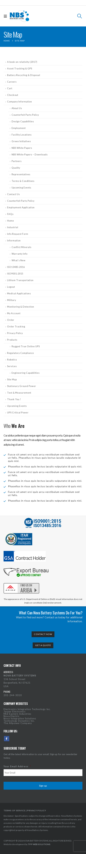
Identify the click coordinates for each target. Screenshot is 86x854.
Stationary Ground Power (21, 386)
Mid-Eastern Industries (17, 713)
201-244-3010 (13, 695)
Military (11, 300)
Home (10, 220)
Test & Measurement (19, 392)
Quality (16, 167)
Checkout (12, 95)
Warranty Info (19, 253)
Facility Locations (22, 134)
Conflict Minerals (21, 247)
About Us (17, 108)
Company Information (19, 101)
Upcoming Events (21, 187)
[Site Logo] (19, 16)
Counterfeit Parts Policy (25, 115)
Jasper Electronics (15, 711)
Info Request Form (17, 234)
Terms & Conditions (23, 181)
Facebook (6, 738)
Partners (17, 161)
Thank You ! (14, 399)
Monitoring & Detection (20, 306)
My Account (14, 313)
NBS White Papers (22, 148)
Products (12, 339)
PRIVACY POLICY (36, 810)
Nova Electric (11, 716)
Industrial (12, 227)
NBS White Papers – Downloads (30, 154)
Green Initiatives (21, 141)
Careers (12, 81)
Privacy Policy (15, 333)
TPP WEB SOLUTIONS (39, 844)
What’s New (19, 260)
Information (14, 240)
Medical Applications (19, 293)
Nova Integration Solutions (20, 718)
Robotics (12, 359)
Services (12, 366)
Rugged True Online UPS (26, 346)
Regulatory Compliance (20, 353)
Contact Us (13, 194)
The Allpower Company (18, 723)
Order (10, 320)
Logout (11, 287)
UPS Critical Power (18, 412)
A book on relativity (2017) (22, 62)
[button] (6, 16)
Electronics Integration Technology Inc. (27, 709)
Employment (19, 128)
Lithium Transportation (20, 280)
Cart (9, 88)
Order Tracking (16, 326)
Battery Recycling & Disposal (23, 75)
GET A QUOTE (43, 645)
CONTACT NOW (43, 634)
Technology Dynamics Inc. (19, 720)
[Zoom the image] (21, 582)
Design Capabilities (23, 121)
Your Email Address (17, 766)
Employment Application (21, 207)
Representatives (21, 174)
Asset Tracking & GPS (19, 68)
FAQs (10, 214)
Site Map (12, 379)
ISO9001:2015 (15, 273)
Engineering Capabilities (26, 373)
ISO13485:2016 (16, 267)
